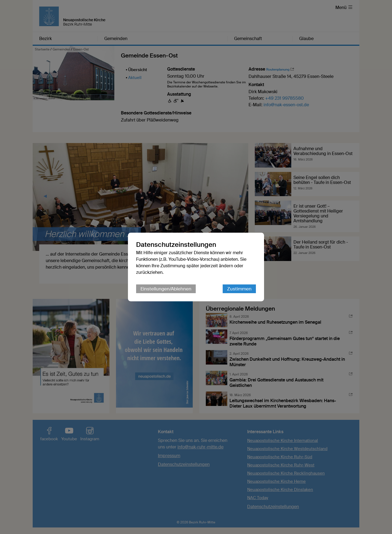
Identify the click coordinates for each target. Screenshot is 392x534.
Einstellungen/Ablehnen (165, 289)
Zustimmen (239, 289)
